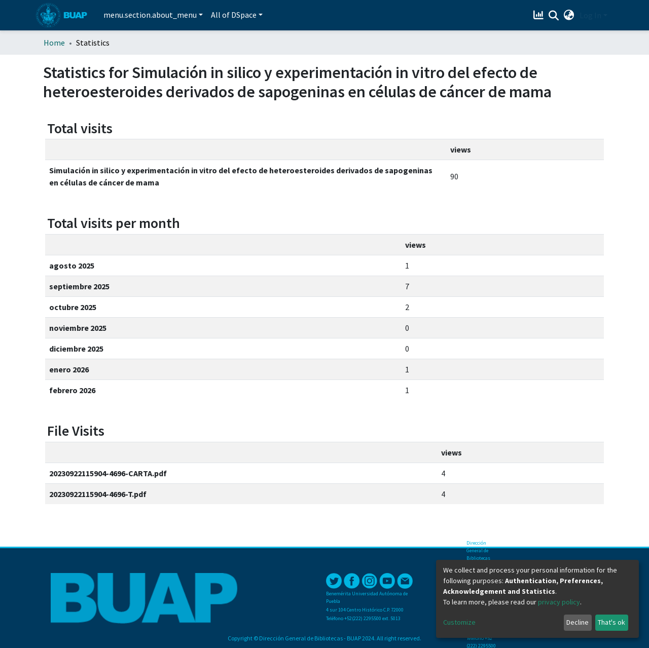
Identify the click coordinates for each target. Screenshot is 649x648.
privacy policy (559, 601)
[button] (569, 15)
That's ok (611, 622)
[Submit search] (554, 15)
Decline (577, 622)
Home (54, 42)
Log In (590, 15)
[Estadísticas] (539, 15)
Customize (459, 622)
